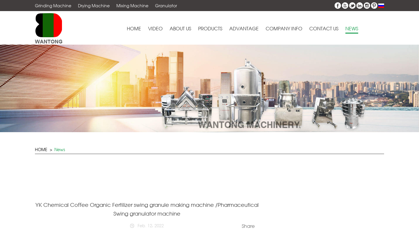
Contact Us (323, 29)
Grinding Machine (53, 5)
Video (155, 29)
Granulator (166, 5)
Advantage (244, 29)
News (351, 29)
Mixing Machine (132, 5)
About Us (180, 29)
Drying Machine (94, 5)
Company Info (284, 29)
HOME (41, 149)
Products (210, 29)
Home (134, 29)
